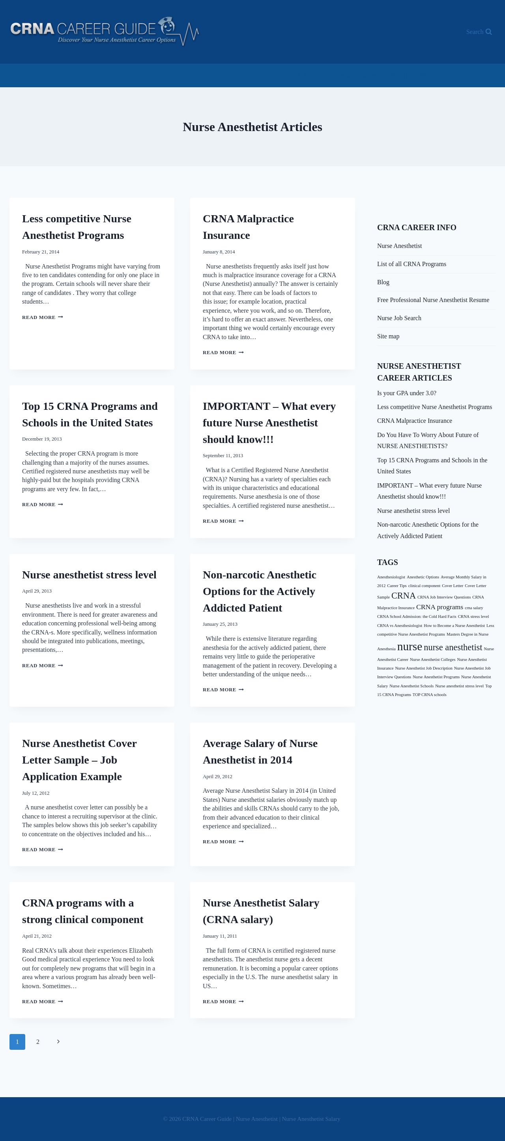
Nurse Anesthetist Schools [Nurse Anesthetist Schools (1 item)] (411, 686)
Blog (383, 282)
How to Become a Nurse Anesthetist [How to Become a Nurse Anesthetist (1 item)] (454, 625)
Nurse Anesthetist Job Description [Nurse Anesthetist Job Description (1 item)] (423, 668)
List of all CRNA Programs (411, 264)
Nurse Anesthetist (399, 245)
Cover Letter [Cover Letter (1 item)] (452, 586)
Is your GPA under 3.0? (406, 393)
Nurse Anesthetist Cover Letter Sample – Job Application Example (79, 760)
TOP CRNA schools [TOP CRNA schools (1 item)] (430, 694)
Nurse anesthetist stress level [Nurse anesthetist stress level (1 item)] (459, 686)
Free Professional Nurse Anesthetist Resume (433, 300)
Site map (388, 336)
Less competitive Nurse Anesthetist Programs (434, 406)
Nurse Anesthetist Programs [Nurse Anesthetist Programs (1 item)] (436, 677)
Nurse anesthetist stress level (89, 575)
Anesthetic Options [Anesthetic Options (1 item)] (423, 577)
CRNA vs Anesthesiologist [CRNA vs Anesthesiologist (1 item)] (399, 625)
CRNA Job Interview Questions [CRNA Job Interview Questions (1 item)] (444, 597)
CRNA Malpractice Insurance (414, 420)
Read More (42, 317)
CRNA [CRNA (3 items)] (403, 596)
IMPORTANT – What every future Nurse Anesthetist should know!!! (269, 422)
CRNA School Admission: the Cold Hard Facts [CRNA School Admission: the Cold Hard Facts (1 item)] (416, 616)
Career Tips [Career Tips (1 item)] (396, 586)
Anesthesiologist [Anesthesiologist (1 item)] (391, 577)
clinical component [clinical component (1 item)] (424, 586)
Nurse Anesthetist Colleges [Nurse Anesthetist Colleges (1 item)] (432, 659)
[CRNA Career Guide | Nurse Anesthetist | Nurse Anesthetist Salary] (105, 32)
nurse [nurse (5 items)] (410, 646)
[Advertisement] (153, 74)
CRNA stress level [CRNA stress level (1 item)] (473, 616)
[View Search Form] (479, 32)
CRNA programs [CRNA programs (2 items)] (439, 607)
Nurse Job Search (399, 318)
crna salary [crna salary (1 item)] (474, 608)
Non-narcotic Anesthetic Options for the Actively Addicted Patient (259, 591)
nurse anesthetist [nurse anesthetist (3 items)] (453, 647)
